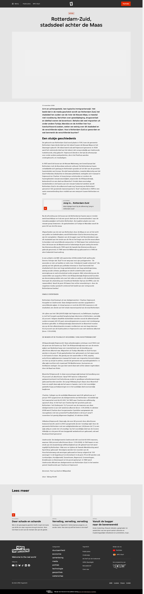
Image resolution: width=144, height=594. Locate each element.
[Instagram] (16, 565)
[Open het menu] (15, 4)
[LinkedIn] (26, 565)
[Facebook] (29, 565)
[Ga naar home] (71, 4)
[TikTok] (22, 565)
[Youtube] (13, 565)
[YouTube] (126, 4)
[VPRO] (119, 566)
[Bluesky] (19, 565)
